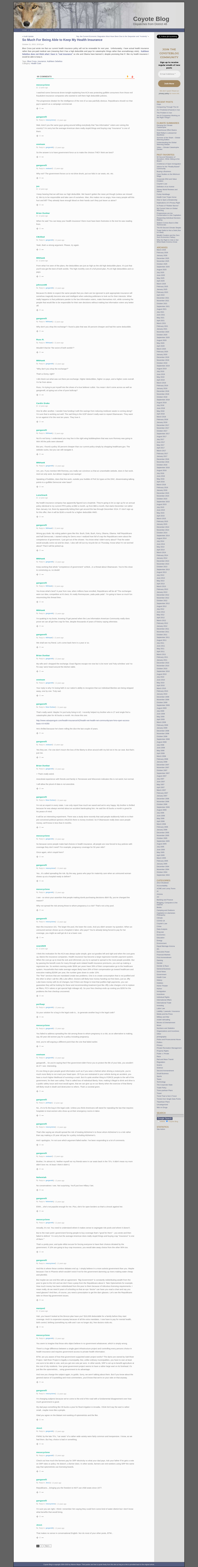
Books (159, 907)
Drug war (160, 932)
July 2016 (160, 473)
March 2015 (161, 518)
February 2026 (162, 253)
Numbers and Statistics (166, 1028)
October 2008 (162, 736)
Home (24, 30)
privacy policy (164, 93)
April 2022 (161, 295)
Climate (160, 918)
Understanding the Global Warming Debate (166, 143)
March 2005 (161, 858)
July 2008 (160, 745)
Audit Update (28, 36)
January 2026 (162, 255)
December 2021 (163, 298)
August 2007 (161, 776)
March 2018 (161, 417)
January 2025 (162, 289)
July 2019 (160, 371)
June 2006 (161, 816)
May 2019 (160, 377)
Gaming (160, 960)
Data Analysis (162, 929)
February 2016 (162, 487)
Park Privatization (62, 30)
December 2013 (163, 561)
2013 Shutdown (163, 883)
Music (159, 1025)
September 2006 (163, 807)
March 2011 (161, 654)
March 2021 (161, 323)
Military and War (163, 1017)
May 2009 (160, 717)
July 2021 (160, 312)
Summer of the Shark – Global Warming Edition (168, 139)
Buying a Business (164, 171)
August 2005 (161, 844)
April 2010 (161, 685)
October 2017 (162, 431)
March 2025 (161, 284)
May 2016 (160, 479)
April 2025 (161, 281)
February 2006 (162, 827)
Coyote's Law (162, 923)
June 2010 (161, 680)
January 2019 (162, 388)
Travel (159, 1093)
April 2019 (161, 380)
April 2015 (161, 516)
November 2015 (163, 496)
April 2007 (161, 787)
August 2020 (161, 340)
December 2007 (163, 765)
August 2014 (161, 538)
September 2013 (163, 569)
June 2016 (161, 476)
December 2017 (163, 425)
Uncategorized (162, 1105)
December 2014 (163, 527)
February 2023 (162, 292)
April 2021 (161, 321)
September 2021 (163, 306)
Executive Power (163, 952)
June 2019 (161, 374)
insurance (42, 61)
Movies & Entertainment (166, 1023)
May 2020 (160, 343)
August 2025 (161, 270)
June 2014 (161, 544)
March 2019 (161, 383)
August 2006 (161, 810)
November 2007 (163, 767)
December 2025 (163, 258)
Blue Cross (32, 61)
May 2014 (160, 547)
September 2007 (163, 773)
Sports (159, 1076)
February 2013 (162, 589)
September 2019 (163, 366)
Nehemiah (49, 1202)
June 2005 (161, 850)
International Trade (164, 1003)
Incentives (161, 994)
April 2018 (161, 414)
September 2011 (163, 637)
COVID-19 (161, 921)
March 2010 (161, 688)
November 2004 (163, 869)
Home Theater (162, 986)
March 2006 (161, 824)
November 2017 (163, 428)
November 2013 (163, 564)
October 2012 (162, 601)
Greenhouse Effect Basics (167, 130)
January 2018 (162, 422)
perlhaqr (48, 1103)
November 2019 (163, 360)
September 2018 (163, 400)
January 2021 (162, 329)
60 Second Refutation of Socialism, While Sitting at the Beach (168, 159)
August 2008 (161, 742)
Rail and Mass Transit (165, 1059)
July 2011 (160, 643)
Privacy (159, 1045)
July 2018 (160, 405)
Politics (159, 1042)
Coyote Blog (151, 18)
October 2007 (162, 770)
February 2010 (162, 691)
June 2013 (161, 578)
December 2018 (163, 391)
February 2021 (162, 326)
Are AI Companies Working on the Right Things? (168, 116)
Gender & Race (163, 966)
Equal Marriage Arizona (166, 946)
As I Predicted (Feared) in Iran (168, 110)
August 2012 (161, 606)
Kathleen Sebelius (54, 61)
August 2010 (161, 674)
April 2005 (161, 855)
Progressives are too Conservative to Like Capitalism (169, 214)
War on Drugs (162, 1107)
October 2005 (162, 838)
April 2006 (161, 821)
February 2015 (162, 521)
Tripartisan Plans (163, 1102)
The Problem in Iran (164, 113)
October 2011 (162, 635)
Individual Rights (163, 997)
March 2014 (161, 552)
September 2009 (163, 705)
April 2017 (161, 448)
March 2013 (161, 586)
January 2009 (162, 728)
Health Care (36, 63)
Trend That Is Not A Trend (166, 1096)
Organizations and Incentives (168, 1031)
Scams (159, 1065)
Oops (159, 104)
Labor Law (161, 1008)
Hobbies (160, 983)
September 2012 (163, 603)
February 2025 (162, 286)
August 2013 (161, 572)
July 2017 (160, 439)
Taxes (159, 1079)
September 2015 (163, 502)
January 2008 (162, 762)
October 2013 (162, 567)
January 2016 (162, 490)
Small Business (163, 1073)
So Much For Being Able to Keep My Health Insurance (62, 40)
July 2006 (160, 813)
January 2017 (162, 456)
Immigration (161, 991)
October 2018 (162, 397)
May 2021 (160, 318)
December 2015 (163, 493)
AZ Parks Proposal (81, 30)
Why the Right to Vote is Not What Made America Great (167, 241)
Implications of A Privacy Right (168, 203)
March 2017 (161, 451)
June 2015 (161, 510)
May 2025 (160, 278)
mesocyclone (50, 120)
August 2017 (161, 436)
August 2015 (161, 504)
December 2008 (163, 731)
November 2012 (163, 598)
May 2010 (160, 683)
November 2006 (163, 801)
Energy (159, 941)
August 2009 (161, 708)
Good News (161, 972)
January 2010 (162, 694)
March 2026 (161, 250)
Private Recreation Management (169, 1048)
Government (161, 974)
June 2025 (161, 275)
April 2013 (161, 584)
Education (161, 938)
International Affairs (164, 1000)
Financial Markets (163, 955)
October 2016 (162, 465)
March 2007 (161, 790)
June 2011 (161, 646)
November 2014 (163, 530)
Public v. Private (163, 1054)
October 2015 (162, 499)
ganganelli (41, 117)
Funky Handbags (163, 194)
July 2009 (160, 711)
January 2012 (162, 626)
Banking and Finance (165, 900)
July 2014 (160, 541)
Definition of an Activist (165, 187)
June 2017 (161, 442)
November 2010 (163, 666)
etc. (158, 949)
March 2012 (161, 620)
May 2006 (160, 818)
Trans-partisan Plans (165, 1090)
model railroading (163, 1020)
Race (159, 1056)
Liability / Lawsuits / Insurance (168, 1011)
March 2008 (161, 756)
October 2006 (162, 804)
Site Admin (161, 1129)
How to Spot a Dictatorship (167, 200)
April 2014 (161, 550)
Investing (160, 1005)
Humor (159, 989)
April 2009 (161, 719)
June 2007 (161, 782)
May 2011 (160, 649)
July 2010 (160, 677)
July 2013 (160, 575)
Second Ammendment (165, 1071)
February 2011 (162, 657)
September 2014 (163, 536)
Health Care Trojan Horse (166, 197)
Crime (159, 926)
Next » (47, 1546)
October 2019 (162, 363)
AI (157, 891)
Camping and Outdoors (166, 910)
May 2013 (160, 581)
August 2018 (161, 403)
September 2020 (163, 337)
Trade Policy (161, 1088)
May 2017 (160, 445)
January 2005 (162, 864)
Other (159, 1034)
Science (160, 1068)
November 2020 (163, 332)
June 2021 (161, 315)
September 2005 (163, 841)
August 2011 (161, 640)
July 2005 (160, 847)
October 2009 (162, 702)
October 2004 (162, 872)
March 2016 (161, 485)
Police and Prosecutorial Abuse (169, 1039)
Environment (161, 943)
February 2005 (162, 861)
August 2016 (161, 470)
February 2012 (162, 623)
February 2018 (162, 419)
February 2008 (162, 759)
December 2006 (163, 799)
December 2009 (163, 697)
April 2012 (161, 618)
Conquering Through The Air (168, 107)
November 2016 (163, 462)
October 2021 (162, 303)
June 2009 (161, 714)
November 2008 (163, 733)
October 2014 (162, 533)
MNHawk (40, 258)
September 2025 (163, 267)
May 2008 (160, 751)
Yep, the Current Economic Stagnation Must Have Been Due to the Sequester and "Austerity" (111, 36)
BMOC (48, 30)
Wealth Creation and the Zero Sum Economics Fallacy (168, 236)
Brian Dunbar (50, 707)
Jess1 (48, 1483)
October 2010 (162, 669)
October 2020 (162, 335)
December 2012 (163, 595)
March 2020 (161, 349)
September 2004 (163, 875)
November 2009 (163, 700)
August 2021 (161, 309)
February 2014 (162, 555)
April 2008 (161, 753)
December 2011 (163, 629)
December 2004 (163, 866)
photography (161, 1037)
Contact (96, 30)
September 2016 (163, 468)
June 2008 (161, 748)
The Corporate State (165, 1085)
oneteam (49, 168)
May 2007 (160, 784)
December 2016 (163, 459)
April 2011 (161, 651)
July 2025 (160, 272)
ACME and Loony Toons (166, 888)
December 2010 (163, 663)
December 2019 (163, 357)
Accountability (162, 886)
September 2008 (163, 739)
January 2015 (162, 524)
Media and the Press (165, 1014)
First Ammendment (164, 957)
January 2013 (162, 592)
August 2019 (161, 369)
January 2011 (162, 660)
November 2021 (163, 301)
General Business (163, 969)
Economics (161, 935)
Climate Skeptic (37, 30)
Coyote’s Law (162, 184)
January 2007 (162, 796)
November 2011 (163, 632)
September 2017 (163, 434)
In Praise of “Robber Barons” (168, 206)
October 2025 (162, 264)
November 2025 (163, 261)
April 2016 (161, 482)
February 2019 (162, 386)
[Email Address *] (169, 74)
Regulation (161, 1062)
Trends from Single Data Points (169, 1099)
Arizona (160, 894)
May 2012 (160, 615)
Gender (160, 963)
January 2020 (162, 354)
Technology (161, 1082)
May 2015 (160, 513)
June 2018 (161, 408)
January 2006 (162, 830)
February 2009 (162, 725)
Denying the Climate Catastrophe (164, 126)
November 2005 (163, 835)
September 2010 (163, 671)
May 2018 (160, 411)
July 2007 (160, 779)
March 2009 (161, 722)
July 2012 (160, 609)
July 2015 (160, 507)
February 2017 (162, 454)
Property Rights (163, 1051)
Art (158, 897)
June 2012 (161, 612)
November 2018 (163, 394)
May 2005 (160, 852)
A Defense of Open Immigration (169, 164)
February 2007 (162, 793)
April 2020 (161, 346)
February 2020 (162, 352)
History (159, 980)
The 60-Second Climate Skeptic (169, 228)
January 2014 (162, 558)
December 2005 (163, 833)
